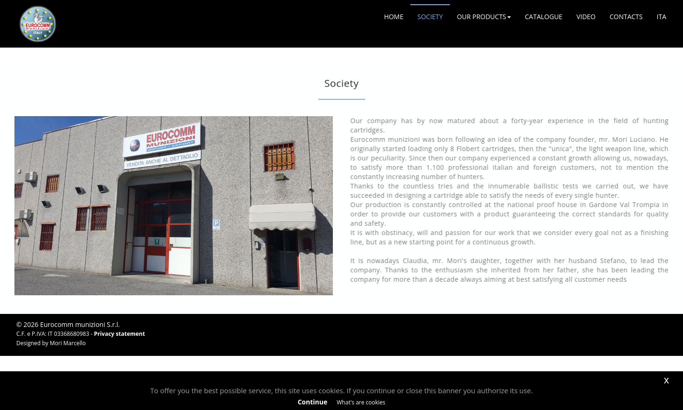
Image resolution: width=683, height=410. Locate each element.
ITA (661, 16)
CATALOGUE (544, 16)
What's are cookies (361, 402)
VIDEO (585, 16)
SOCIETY (430, 16)
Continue (312, 401)
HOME (394, 16)
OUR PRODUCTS (484, 16)
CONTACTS (625, 16)
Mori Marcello (68, 343)
